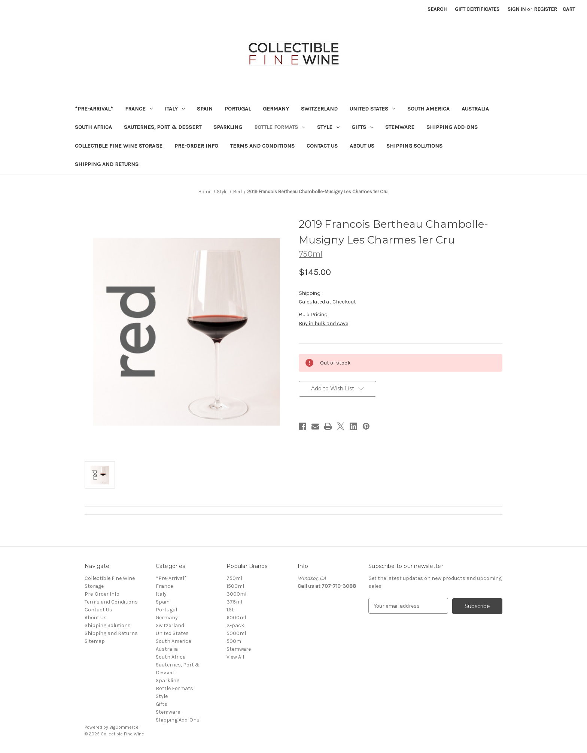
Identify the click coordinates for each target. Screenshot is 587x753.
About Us (362, 145)
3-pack (235, 625)
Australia (475, 108)
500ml (234, 641)
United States (372, 108)
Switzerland (319, 108)
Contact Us (322, 145)
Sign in (517, 9)
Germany (276, 108)
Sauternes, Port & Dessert (162, 127)
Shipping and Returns (107, 164)
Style (328, 127)
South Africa (93, 127)
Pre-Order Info (196, 145)
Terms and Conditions (262, 145)
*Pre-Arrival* (94, 108)
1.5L (230, 610)
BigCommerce (124, 727)
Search (437, 9)
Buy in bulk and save (323, 323)
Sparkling (227, 127)
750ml (234, 578)
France (139, 108)
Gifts (362, 127)
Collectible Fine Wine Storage (118, 145)
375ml (234, 602)
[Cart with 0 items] (569, 9)
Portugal (238, 108)
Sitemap (95, 641)
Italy (175, 108)
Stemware (399, 127)
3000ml (236, 594)
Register (545, 9)
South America (428, 108)
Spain (205, 108)
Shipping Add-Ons (452, 127)
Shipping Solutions (414, 145)
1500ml (235, 586)
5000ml (236, 633)
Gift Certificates (477, 9)
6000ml (236, 617)
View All (235, 657)
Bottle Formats (279, 127)
